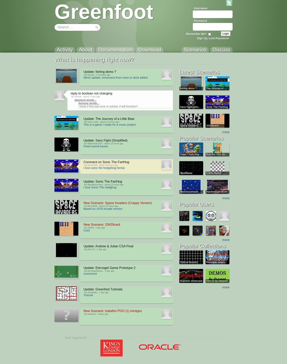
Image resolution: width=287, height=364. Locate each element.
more (226, 132)
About (68, 337)
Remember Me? (196, 34)
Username (200, 8)
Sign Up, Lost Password (213, 38)
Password (200, 20)
